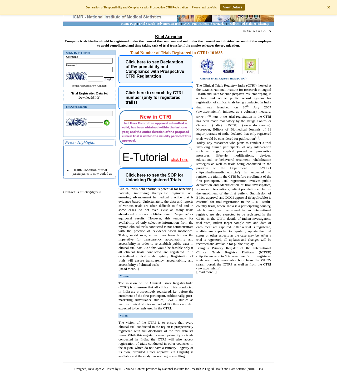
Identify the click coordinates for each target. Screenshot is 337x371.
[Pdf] (96, 97)
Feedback (233, 24)
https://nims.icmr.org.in (249, 94)
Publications (200, 24)
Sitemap (263, 24)
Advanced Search (168, 24)
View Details (232, 7)
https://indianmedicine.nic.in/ (218, 172)
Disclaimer (249, 24)
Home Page (128, 24)
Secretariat (218, 24)
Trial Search (146, 24)
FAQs (186, 24)
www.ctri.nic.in (208, 111)
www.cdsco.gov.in (256, 125)
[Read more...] (128, 269)
